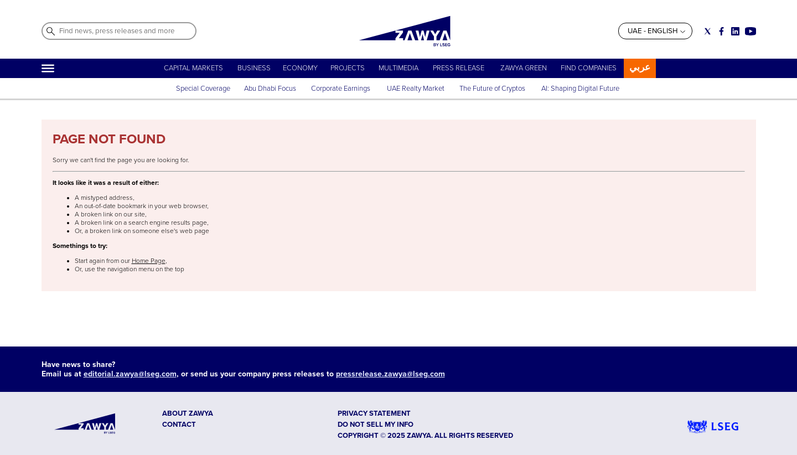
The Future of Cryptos (492, 88)
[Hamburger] (48, 68)
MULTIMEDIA (398, 68)
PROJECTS (347, 68)
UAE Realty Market (415, 88)
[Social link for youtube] (750, 31)
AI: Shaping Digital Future (580, 88)
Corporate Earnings (341, 88)
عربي (639, 67)
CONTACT (179, 424)
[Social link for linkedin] (735, 31)
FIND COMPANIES (589, 68)
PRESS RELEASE (459, 68)
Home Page (148, 261)
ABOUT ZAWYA (187, 413)
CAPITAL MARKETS (193, 68)
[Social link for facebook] (721, 31)
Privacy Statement (374, 413)
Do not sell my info (375, 424)
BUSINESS (254, 68)
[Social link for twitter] (707, 31)
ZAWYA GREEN (523, 68)
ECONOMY (300, 68)
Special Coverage (203, 88)
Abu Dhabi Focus (270, 88)
